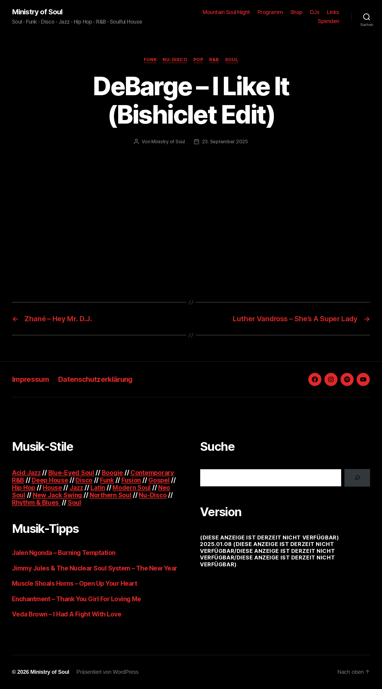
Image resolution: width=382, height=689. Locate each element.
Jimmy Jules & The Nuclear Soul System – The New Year (94, 568)
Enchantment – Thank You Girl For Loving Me (76, 599)
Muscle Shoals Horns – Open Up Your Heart (74, 583)
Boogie (112, 472)
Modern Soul (132, 487)
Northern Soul (111, 495)
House (52, 487)
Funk (150, 59)
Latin (97, 487)
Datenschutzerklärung (95, 379)
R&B (214, 59)
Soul (231, 59)
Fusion (131, 480)
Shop (296, 12)
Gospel (159, 480)
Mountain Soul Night (226, 12)
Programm (270, 12)
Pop (198, 59)
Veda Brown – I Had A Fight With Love (66, 614)
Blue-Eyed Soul (71, 472)
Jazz (76, 487)
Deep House (50, 480)
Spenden (328, 21)
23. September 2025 (225, 141)
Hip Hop (23, 487)
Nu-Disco (175, 59)
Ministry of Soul (37, 12)
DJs (315, 12)
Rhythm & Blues (36, 502)
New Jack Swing (57, 495)
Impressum (30, 379)
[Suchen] (357, 477)
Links (333, 12)
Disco (84, 480)
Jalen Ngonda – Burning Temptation (63, 552)
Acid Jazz (26, 472)
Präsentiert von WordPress (107, 672)
